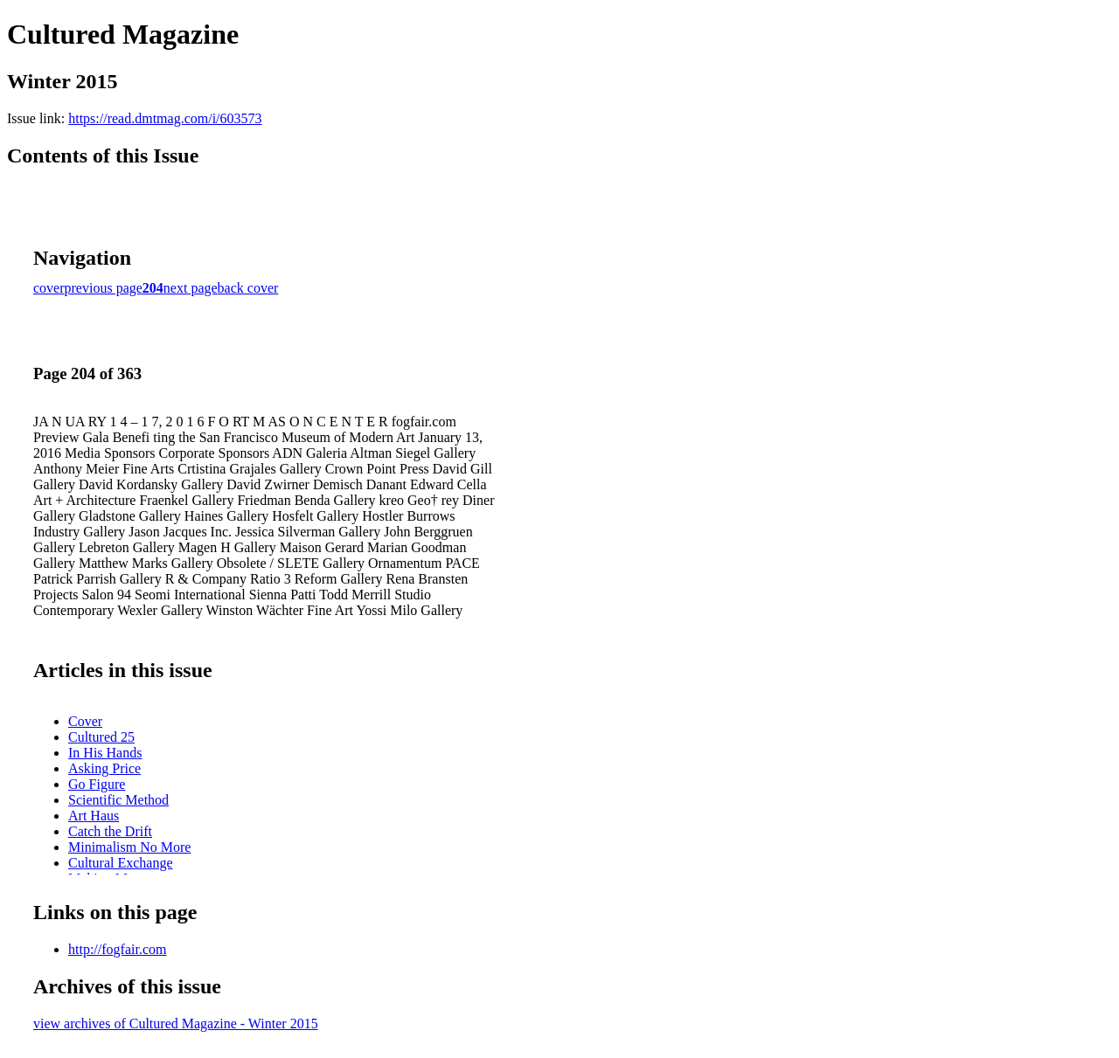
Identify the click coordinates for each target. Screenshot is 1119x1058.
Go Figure (96, 784)
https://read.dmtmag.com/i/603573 (164, 118)
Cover (85, 721)
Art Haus (93, 815)
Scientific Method (118, 799)
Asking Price (104, 768)
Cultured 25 (101, 737)
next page (190, 287)
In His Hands (105, 752)
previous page (103, 287)
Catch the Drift (110, 831)
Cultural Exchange (120, 862)
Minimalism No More (129, 847)
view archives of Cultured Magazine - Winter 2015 (175, 1023)
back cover (248, 287)
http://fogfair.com (117, 949)
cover (49, 287)
